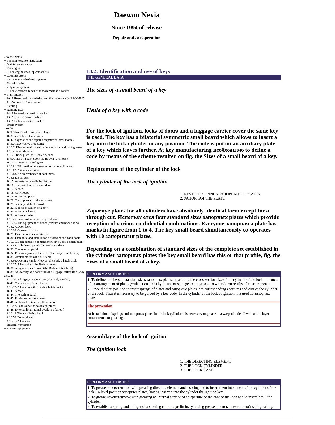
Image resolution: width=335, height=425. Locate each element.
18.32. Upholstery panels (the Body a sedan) (36, 245)
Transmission (15, 94)
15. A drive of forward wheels (25, 117)
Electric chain (15, 83)
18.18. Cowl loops (18, 192)
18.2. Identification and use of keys (28, 132)
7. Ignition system (18, 87)
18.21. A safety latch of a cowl (25, 204)
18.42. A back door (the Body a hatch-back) (36, 287)
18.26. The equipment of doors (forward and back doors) (44, 223)
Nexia (13, 56)
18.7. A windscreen (21, 151)
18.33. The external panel (22, 249)
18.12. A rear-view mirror (24, 170)
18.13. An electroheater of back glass (31, 173)
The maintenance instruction (24, 60)
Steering (12, 106)
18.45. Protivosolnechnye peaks (26, 298)
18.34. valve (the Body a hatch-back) (43, 253)
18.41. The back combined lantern (27, 283)
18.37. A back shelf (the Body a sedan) (32, 264)
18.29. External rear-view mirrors (27, 234)
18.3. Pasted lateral (25, 136)
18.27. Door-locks (20, 226)
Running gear (15, 109)
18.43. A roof (15, 290)
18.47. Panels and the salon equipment (32, 306)
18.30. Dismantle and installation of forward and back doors (44, 238)
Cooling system (16, 75)
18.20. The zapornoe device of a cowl (30, 200)
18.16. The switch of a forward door (29, 185)
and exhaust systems (26, 79)
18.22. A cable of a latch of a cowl (28, 207)
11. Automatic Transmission (24, 102)
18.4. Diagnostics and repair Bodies (40, 140)
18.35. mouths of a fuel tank (29, 256)
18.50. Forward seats (21, 317)
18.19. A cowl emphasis (21, 196)
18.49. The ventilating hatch (26, 313)
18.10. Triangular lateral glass (25, 162)
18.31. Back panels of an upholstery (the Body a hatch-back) (46, 241)
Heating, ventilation (19, 324)
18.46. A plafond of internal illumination (31, 302)
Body (9, 128)
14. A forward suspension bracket (27, 113)
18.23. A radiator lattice (21, 211)
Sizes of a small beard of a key (240, 156)
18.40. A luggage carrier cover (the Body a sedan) (39, 279)
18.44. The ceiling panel (21, 294)
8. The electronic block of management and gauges (38, 90)
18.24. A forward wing (20, 215)
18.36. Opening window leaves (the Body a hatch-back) (43, 260)
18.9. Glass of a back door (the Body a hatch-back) (38, 158)
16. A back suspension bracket (25, 121)
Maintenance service (19, 64)
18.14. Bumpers (19, 177)
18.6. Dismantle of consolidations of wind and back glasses (45, 147)
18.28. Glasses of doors (23, 230)
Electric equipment (18, 328)
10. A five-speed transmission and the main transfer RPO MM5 (46, 98)
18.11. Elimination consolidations (41, 166)
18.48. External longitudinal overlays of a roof (35, 309)
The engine (13, 68)
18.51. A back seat (20, 321)
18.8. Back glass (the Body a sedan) (31, 155)
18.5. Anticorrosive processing (25, 143)
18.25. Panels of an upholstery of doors (33, 219)
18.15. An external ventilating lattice (29, 181)
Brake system (15, 124)
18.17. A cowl (15, 189)
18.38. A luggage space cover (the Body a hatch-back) (40, 268)
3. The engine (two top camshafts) (28, 72)
